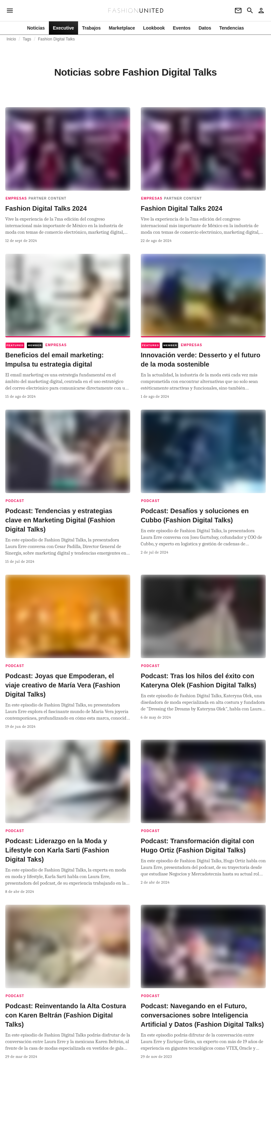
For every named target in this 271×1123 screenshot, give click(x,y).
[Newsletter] (238, 10)
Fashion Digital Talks (56, 39)
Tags (27, 39)
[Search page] (250, 10)
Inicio (11, 39)
